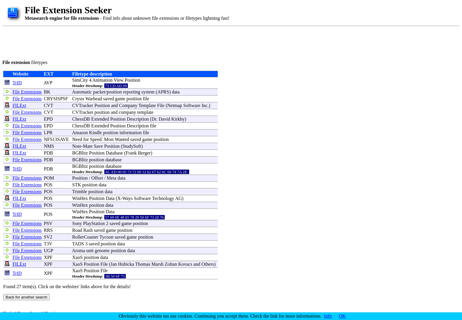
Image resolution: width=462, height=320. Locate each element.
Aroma (78, 250)
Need (77, 139)
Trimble (79, 191)
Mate (88, 146)
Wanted (122, 139)
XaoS (77, 257)
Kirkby (177, 119)
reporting (131, 91)
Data (110, 198)
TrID (17, 82)
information (130, 132)
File (160, 105)
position (114, 91)
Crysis (78, 98)
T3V (48, 243)
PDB (48, 152)
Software (191, 105)
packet (99, 91)
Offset (97, 177)
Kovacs (185, 264)
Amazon (80, 132)
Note (76, 146)
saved (108, 98)
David (164, 119)
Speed (95, 139)
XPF (48, 257)
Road (77, 230)
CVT (48, 105)
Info (328, 316)
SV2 (48, 236)
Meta (111, 177)
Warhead (93, 98)
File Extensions (27, 91)
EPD (48, 119)
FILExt (19, 105)
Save (98, 146)
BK (47, 91)
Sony (77, 223)
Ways (127, 198)
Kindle (95, 132)
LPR (48, 132)
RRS (48, 230)
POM (49, 177)
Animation (103, 80)
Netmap (174, 105)
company (127, 112)
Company (128, 105)
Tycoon (107, 236)
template (145, 112)
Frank (131, 152)
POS (48, 184)
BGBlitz (80, 152)
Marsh (157, 264)
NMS (49, 146)
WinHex (80, 198)
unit (90, 250)
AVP (48, 82)
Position (132, 80)
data (176, 91)
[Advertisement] (109, 42)
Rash (88, 230)
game (120, 98)
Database (114, 152)
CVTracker (82, 105)
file (146, 98)
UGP (48, 250)
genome (102, 250)
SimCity (80, 80)
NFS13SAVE (56, 139)
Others (208, 264)
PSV (48, 223)
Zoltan (171, 264)
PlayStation (94, 223)
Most (109, 139)
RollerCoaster (85, 236)
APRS (163, 91)
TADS (78, 243)
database (113, 159)
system (147, 91)
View (119, 80)
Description (138, 119)
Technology (163, 198)
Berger (144, 152)
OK (342, 316)
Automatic (82, 91)
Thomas (143, 264)
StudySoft (131, 146)
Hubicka (126, 264)
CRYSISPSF (56, 98)
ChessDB (81, 119)
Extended (100, 119)
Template (147, 105)
